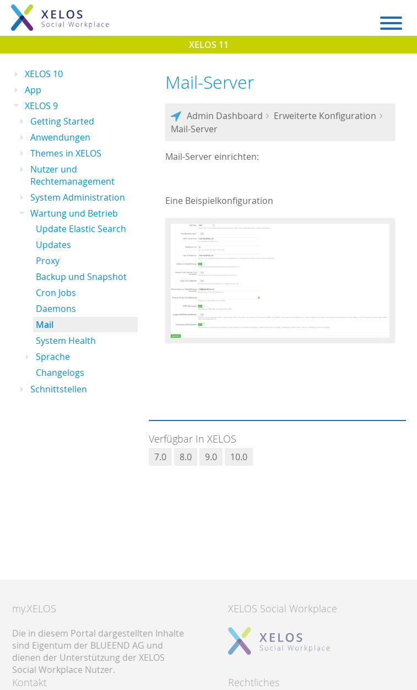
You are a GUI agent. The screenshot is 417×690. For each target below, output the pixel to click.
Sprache (53, 357)
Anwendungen (60, 137)
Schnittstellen (58, 389)
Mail (44, 325)
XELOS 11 (209, 45)
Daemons (56, 309)
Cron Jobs (56, 293)
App (33, 90)
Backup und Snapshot (81, 277)
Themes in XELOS (65, 153)
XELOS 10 (44, 74)
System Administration (77, 197)
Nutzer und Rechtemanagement (72, 175)
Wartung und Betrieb (74, 213)
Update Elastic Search (81, 229)
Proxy (47, 261)
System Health (66, 341)
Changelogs (60, 372)
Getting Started (62, 121)
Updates (53, 245)
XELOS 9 (41, 106)
